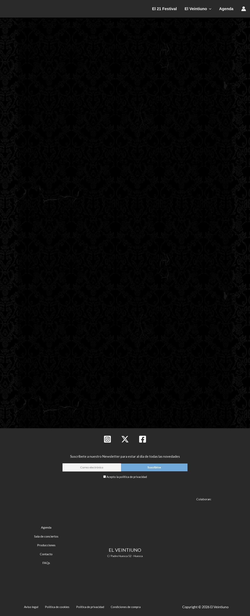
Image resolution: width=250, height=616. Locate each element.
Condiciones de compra (126, 606)
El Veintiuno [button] (201, 9)
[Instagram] (107, 439)
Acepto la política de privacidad (126, 476)
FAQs (46, 562)
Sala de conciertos (46, 536)
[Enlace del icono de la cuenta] (243, 9)
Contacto (46, 553)
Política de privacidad (88, 606)
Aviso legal (29, 606)
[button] (213, 9)
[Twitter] (125, 439)
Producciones (46, 544)
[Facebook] (142, 439)
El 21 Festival (172, 9)
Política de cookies (55, 606)
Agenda (226, 9)
